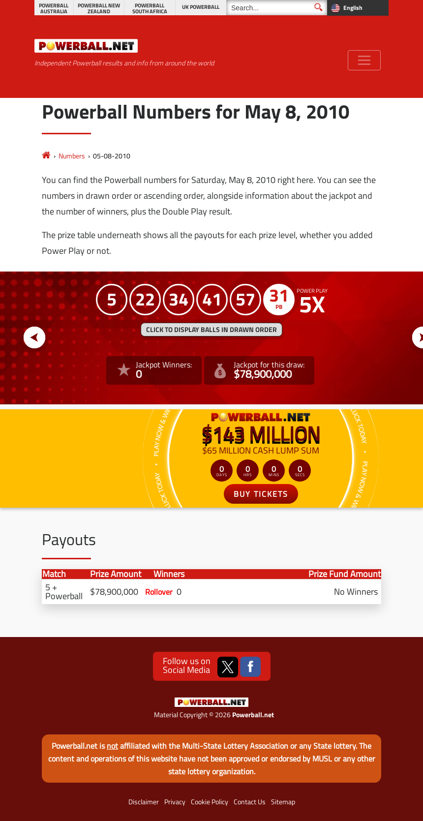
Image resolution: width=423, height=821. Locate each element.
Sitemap (283, 801)
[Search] (276, 7)
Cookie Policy (209, 801)
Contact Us (250, 801)
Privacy (174, 801)
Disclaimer (143, 801)
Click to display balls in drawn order (211, 329)
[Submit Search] (318, 7)
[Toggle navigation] (364, 60)
